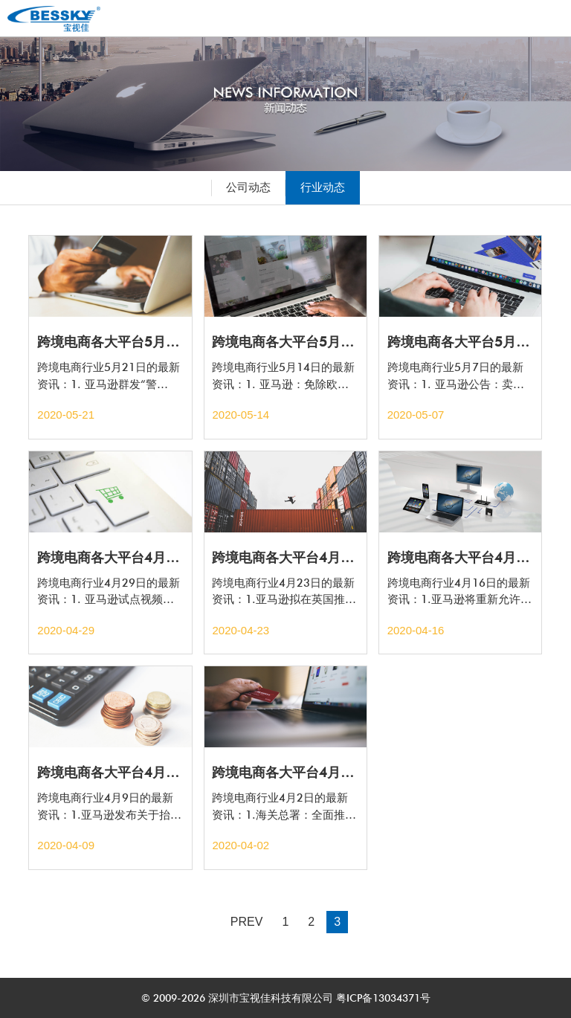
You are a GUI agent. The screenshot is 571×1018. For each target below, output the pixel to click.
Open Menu (545, 18)
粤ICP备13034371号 (381, 998)
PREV (246, 921)
